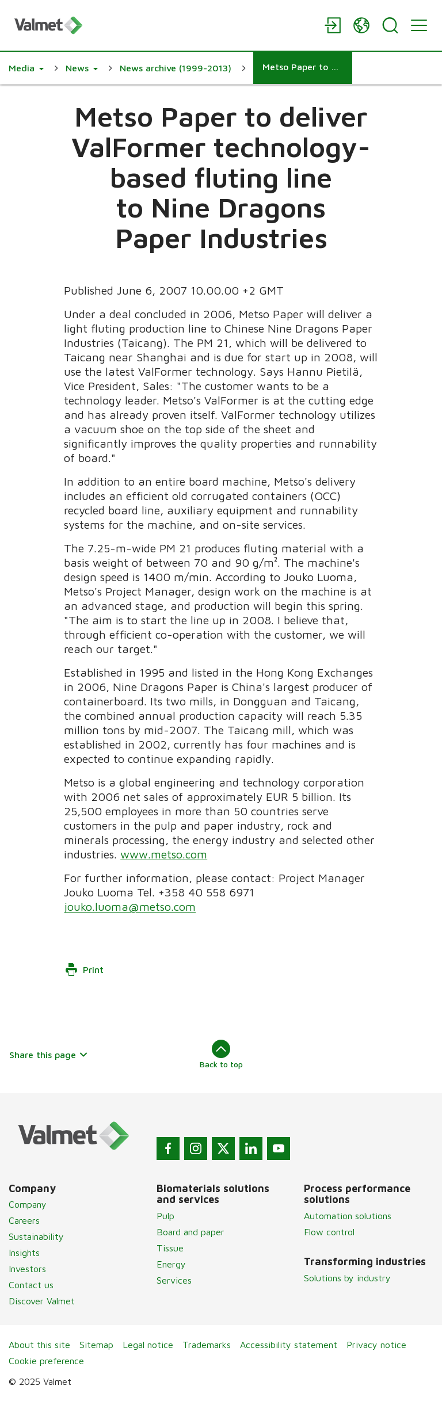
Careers (24, 1220)
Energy (171, 1264)
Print (84, 969)
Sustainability (36, 1236)
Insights (24, 1252)
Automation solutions (347, 1216)
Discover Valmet (42, 1301)
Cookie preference (46, 1361)
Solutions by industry (347, 1278)
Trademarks (206, 1344)
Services (174, 1280)
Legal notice (148, 1344)
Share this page (48, 1054)
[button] (26, 68)
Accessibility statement (288, 1344)
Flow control (329, 1232)
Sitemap (96, 1344)
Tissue (170, 1248)
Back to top (221, 1054)
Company (28, 1204)
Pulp (165, 1216)
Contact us (31, 1285)
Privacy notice (376, 1344)
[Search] (390, 25)
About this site (39, 1344)
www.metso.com (163, 854)
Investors (27, 1268)
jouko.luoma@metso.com (130, 906)
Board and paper (190, 1232)
